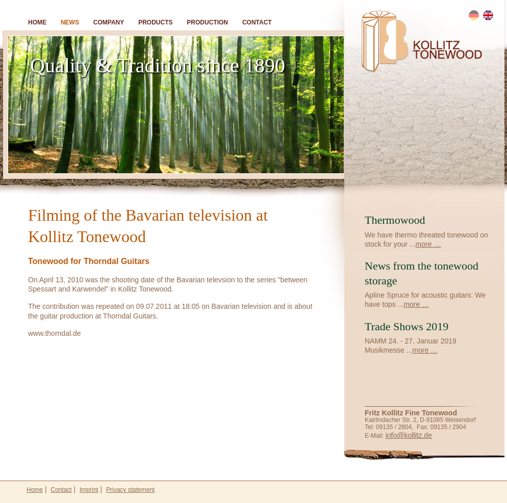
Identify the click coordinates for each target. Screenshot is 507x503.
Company (108, 22)
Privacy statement (130, 489)
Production (207, 22)
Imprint (89, 489)
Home (37, 22)
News (70, 22)
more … (428, 244)
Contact (257, 22)
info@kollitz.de (409, 435)
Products (155, 22)
